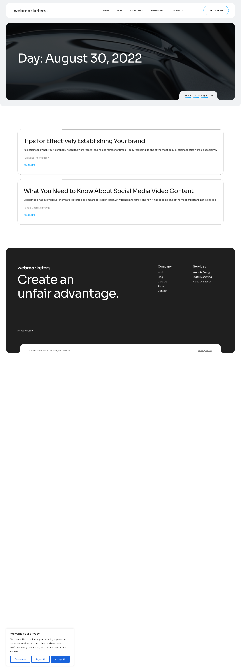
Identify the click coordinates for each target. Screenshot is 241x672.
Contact (162, 602)
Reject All (40, 659)
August (204, 95)
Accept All (60, 659)
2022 (196, 95)
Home (188, 95)
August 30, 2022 (30, 232)
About (161, 598)
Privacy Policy (205, 662)
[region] (40, 647)
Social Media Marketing (37, 519)
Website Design (202, 584)
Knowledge (41, 263)
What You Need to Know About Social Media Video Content (111, 503)
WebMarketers (47, 232)
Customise (20, 659)
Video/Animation (202, 593)
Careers (162, 593)
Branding (29, 263)
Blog (160, 588)
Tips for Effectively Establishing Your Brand (86, 247)
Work (161, 584)
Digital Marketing (202, 588)
